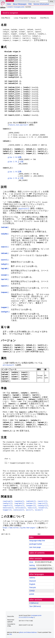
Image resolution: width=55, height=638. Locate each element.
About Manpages (19, 4)
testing (32, 565)
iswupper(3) (31, 505)
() (5, 227)
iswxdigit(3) (43, 505)
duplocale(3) (24, 208)
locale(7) (39, 510)
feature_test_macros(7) (18, 125)
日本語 (32, 591)
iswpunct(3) (8, 505)
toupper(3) (7, 510)
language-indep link (37, 541)
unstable (10, 7)
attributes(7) (8, 365)
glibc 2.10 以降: (15, 157)
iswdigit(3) (8, 503)
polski (31, 594)
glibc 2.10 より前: (16, 161)
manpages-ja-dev (19, 7)
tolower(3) (42, 508)
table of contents (37, 553)
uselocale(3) (18, 510)
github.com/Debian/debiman (28, 632)
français (32, 587)
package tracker (35, 544)
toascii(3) (32, 508)
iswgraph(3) (19, 503)
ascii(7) (29, 510)
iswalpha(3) (19, 501)
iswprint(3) (42, 503)
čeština (32, 578)
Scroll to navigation (10, 13)
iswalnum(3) (8, 501)
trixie (31, 562)
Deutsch (32, 581)
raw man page (35, 547)
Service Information (41, 4)
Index (9, 4)
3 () (33, 603)
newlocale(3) (8, 508)
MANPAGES (9, 1)
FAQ (30, 4)
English (32, 584)
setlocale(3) (20, 508)
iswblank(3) (31, 501)
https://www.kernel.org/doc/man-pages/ (19, 528)
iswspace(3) (19, 505)
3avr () (35, 606)
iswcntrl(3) (42, 501)
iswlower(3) (31, 503)
